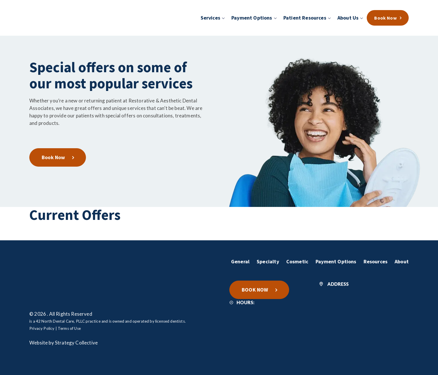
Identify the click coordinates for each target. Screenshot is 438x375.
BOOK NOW (255, 289)
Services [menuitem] (210, 17)
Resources (376, 261)
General (240, 261)
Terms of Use (69, 328)
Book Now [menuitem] (385, 18)
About (402, 261)
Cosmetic (297, 261)
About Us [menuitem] (347, 17)
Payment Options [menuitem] (251, 17)
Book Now (53, 157)
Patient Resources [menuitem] (304, 17)
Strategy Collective (76, 343)
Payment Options (336, 261)
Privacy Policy (41, 328)
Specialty (268, 261)
